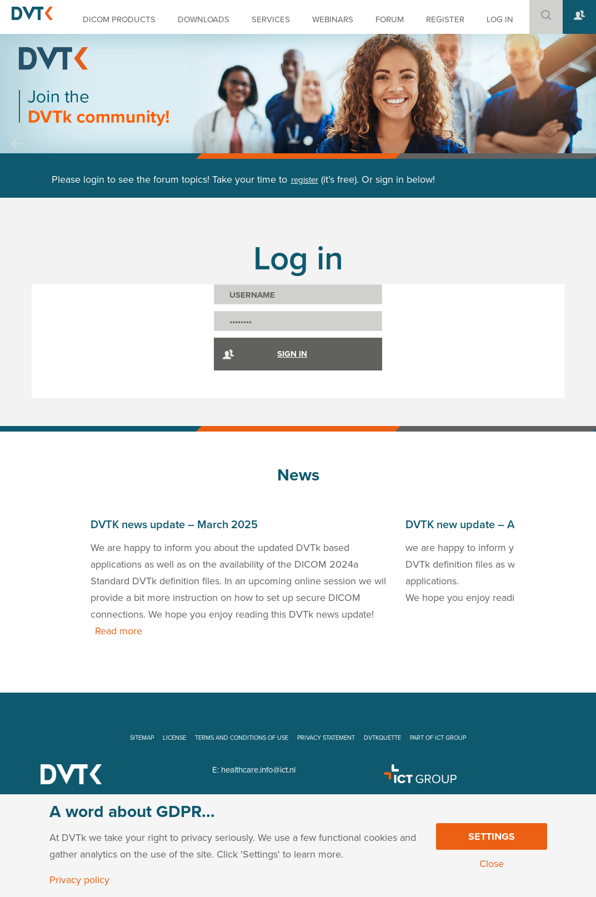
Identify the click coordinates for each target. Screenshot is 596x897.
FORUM (389, 19)
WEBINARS (332, 19)
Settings (491, 836)
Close (491, 864)
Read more (118, 631)
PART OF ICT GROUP (438, 737)
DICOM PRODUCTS (119, 19)
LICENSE (174, 737)
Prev (16, 154)
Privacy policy (79, 880)
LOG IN (500, 19)
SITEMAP (142, 737)
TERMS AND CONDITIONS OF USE (241, 737)
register (304, 180)
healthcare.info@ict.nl (258, 770)
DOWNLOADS (203, 19)
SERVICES (271, 19)
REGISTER (445, 19)
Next (583, 154)
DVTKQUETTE (382, 737)
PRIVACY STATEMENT (326, 737)
